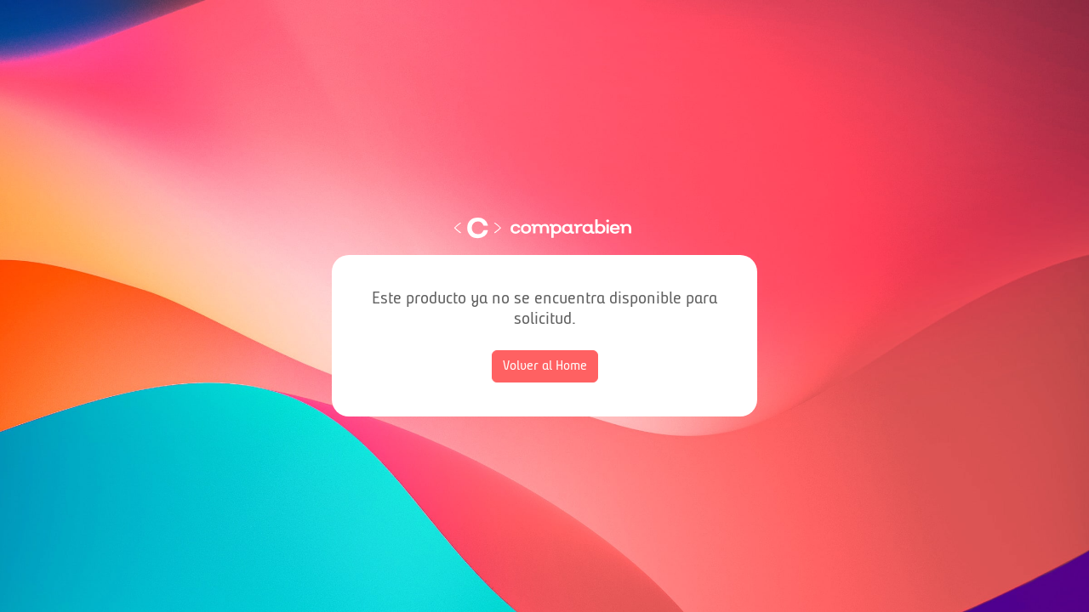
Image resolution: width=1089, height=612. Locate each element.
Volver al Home (545, 366)
